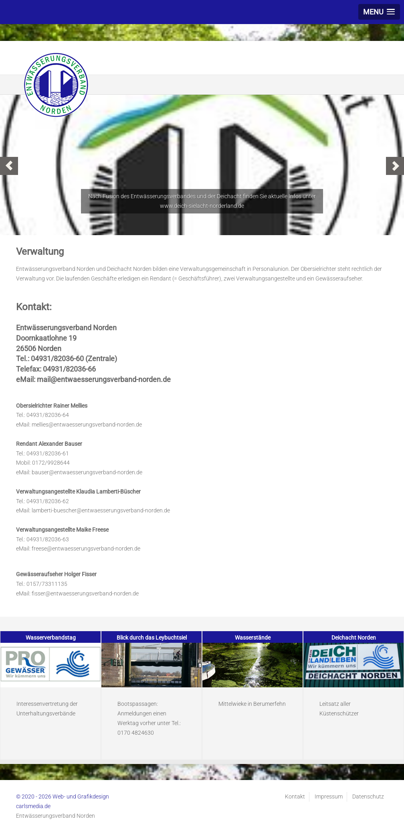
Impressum (329, 796)
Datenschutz (368, 796)
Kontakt (295, 796)
